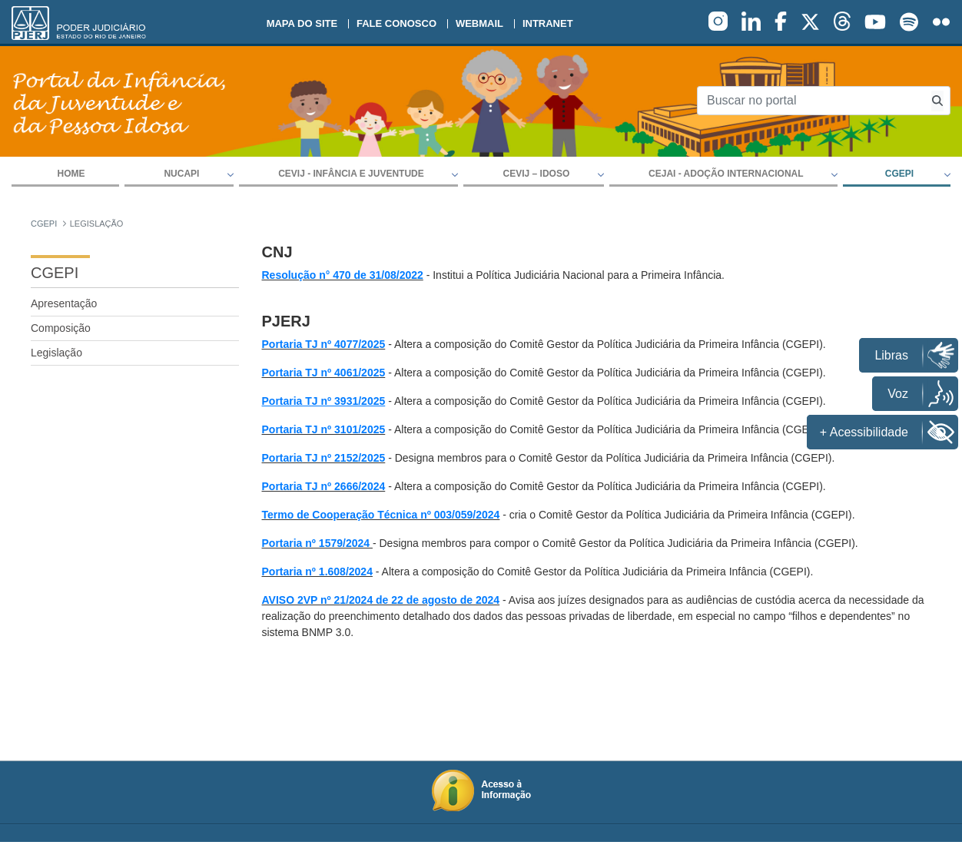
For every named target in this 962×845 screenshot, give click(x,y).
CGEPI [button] (899, 173)
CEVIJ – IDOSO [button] (536, 173)
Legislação (56, 352)
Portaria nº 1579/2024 (316, 543)
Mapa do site (302, 23)
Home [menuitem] (71, 173)
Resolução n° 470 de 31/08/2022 (342, 275)
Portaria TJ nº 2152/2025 (324, 458)
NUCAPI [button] (181, 173)
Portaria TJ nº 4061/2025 (324, 372)
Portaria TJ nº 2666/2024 (324, 486)
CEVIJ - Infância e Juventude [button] (351, 173)
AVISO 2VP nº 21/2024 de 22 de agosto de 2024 (381, 600)
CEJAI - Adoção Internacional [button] (726, 173)
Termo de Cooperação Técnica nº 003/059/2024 (381, 515)
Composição (61, 328)
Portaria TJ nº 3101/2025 (324, 429)
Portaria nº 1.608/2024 (317, 571)
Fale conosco (396, 23)
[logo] (79, 23)
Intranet (547, 23)
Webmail (479, 23)
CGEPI (54, 272)
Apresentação (64, 303)
